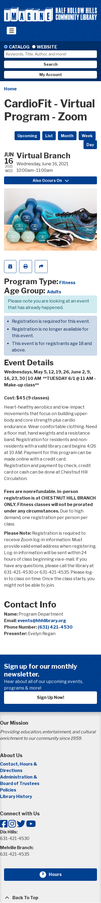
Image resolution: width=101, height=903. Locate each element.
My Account (50, 74)
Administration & (19, 777)
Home (10, 88)
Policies (8, 790)
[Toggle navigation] (11, 30)
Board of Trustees (19, 783)
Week (87, 135)
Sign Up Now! (50, 697)
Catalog (19, 47)
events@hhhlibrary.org (42, 620)
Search (51, 64)
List (49, 135)
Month (67, 135)
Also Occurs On (51, 180)
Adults (54, 291)
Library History (16, 796)
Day (90, 144)
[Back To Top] (50, 897)
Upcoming (27, 135)
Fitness (67, 282)
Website (47, 47)
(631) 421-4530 (55, 627)
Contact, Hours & (19, 764)
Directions (11, 770)
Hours (58, 874)
